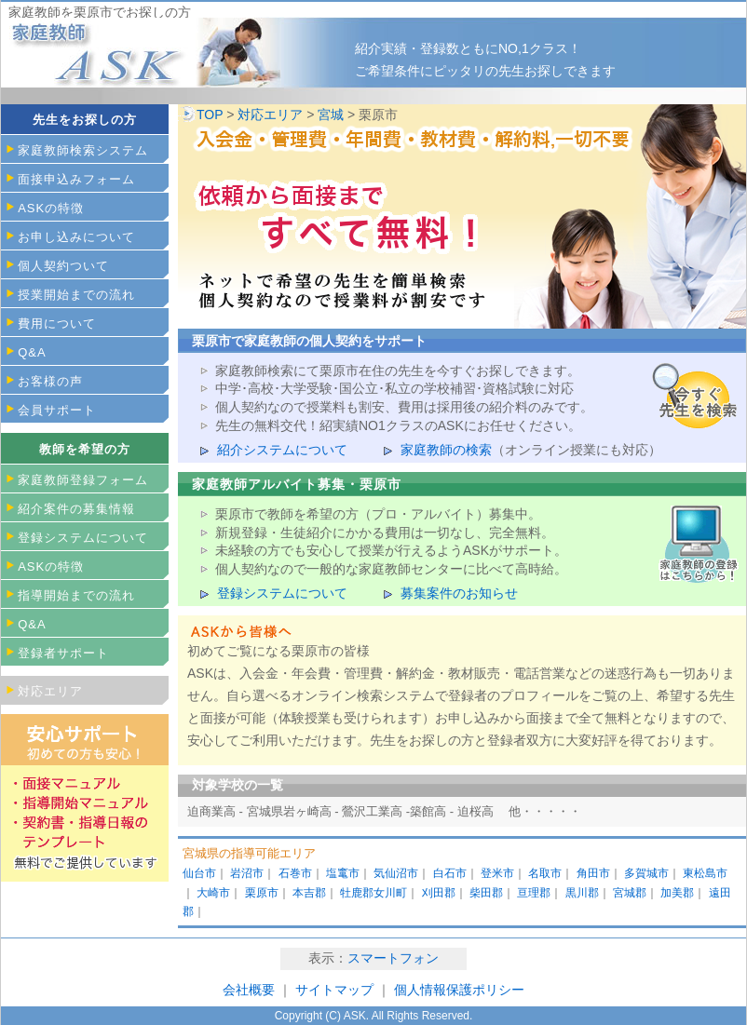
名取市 (545, 873)
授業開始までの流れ (76, 295)
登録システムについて (282, 593)
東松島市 (705, 873)
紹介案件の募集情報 (76, 509)
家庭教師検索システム (83, 150)
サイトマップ (336, 989)
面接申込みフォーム (76, 179)
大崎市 (213, 892)
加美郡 (677, 892)
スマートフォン (393, 958)
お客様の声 (50, 381)
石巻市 (295, 873)
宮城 (331, 114)
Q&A (32, 352)
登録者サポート (63, 653)
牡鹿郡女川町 (373, 892)
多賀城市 (646, 873)
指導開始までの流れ (76, 595)
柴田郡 (486, 892)
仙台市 (199, 873)
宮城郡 (629, 892)
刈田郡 (438, 892)
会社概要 (249, 989)
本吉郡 (309, 892)
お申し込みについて (76, 237)
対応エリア (270, 114)
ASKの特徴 (51, 208)
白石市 (450, 873)
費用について (57, 323)
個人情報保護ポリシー (459, 989)
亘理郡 (533, 892)
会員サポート (57, 410)
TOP (210, 114)
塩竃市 (343, 873)
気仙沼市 (396, 873)
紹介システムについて (282, 449)
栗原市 (261, 892)
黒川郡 (582, 892)
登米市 (497, 873)
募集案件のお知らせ (459, 593)
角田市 (593, 873)
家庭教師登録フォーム (83, 480)
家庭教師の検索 (446, 449)
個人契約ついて (63, 266)
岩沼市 (247, 873)
